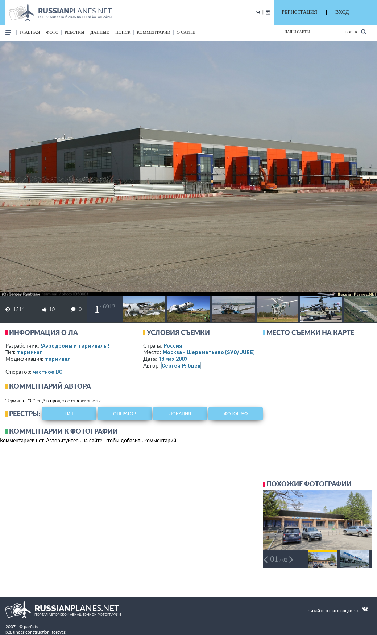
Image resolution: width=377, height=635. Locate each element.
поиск (122, 32)
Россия (172, 345)
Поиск (355, 31)
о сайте (186, 32)
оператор (124, 414)
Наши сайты (297, 32)
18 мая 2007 (172, 358)
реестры (74, 32)
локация (180, 414)
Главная (30, 32)
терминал (30, 352)
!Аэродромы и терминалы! (74, 345)
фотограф (236, 414)
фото (52, 32)
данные (99, 32)
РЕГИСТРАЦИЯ (299, 12)
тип (69, 414)
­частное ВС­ (47, 371)
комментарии (153, 32)
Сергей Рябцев (181, 365)
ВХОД (342, 12)
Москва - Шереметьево (209, 352)
